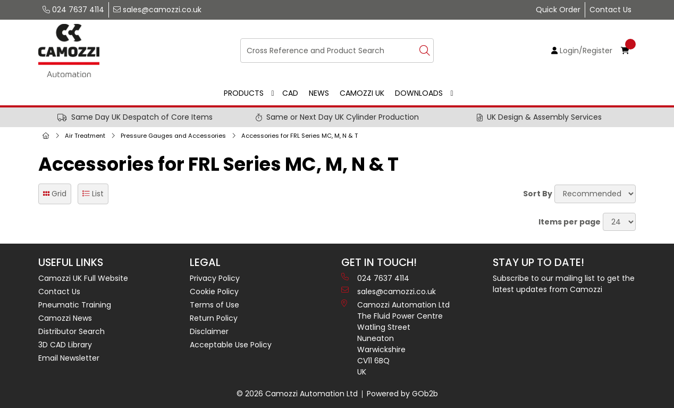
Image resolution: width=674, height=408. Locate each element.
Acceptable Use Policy (231, 344)
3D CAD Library (65, 344)
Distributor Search (71, 331)
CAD (290, 93)
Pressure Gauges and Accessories (173, 135)
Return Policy (214, 318)
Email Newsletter (68, 358)
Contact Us (610, 9)
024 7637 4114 (73, 9)
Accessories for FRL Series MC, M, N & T (299, 135)
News (319, 93)
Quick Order (558, 9)
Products (244, 93)
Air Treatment (85, 135)
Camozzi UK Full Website (83, 278)
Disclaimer (209, 331)
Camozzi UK (362, 93)
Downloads (419, 93)
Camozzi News (65, 318)
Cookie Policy (214, 291)
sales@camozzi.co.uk (157, 9)
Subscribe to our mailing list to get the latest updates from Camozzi (564, 284)
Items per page (569, 222)
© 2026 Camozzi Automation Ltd (297, 393)
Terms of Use (214, 304)
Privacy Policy (215, 278)
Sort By (537, 193)
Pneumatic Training (74, 304)
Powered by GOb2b (402, 393)
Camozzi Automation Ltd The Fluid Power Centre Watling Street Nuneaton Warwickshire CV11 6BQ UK (395, 338)
